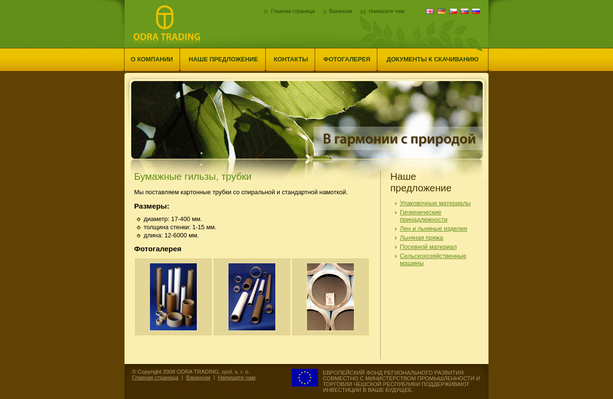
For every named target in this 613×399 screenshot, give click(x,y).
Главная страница (293, 11)
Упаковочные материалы (435, 203)
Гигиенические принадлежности (423, 216)
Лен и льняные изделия (433, 228)
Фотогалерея (346, 59)
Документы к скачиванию (432, 59)
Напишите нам (386, 11)
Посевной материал (428, 246)
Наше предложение (223, 59)
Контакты (291, 59)
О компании (152, 59)
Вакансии (340, 11)
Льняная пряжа (421, 237)
